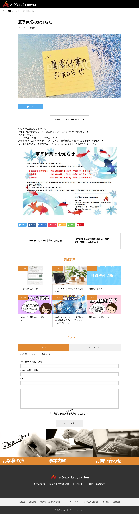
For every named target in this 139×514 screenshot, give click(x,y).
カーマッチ (75, 502)
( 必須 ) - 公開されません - (33, 370)
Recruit (105, 502)
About (22, 502)
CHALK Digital (91, 502)
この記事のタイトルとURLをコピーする (69, 119)
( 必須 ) (31, 362)
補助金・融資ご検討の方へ (53, 502)
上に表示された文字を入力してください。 (69, 413)
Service (32, 502)
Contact (116, 502)
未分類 (32, 28)
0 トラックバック (95, 347)
